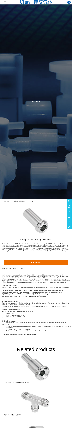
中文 (69, 2)
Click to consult (36, 277)
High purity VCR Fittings (26, 216)
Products (15, 216)
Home (7, 216)
